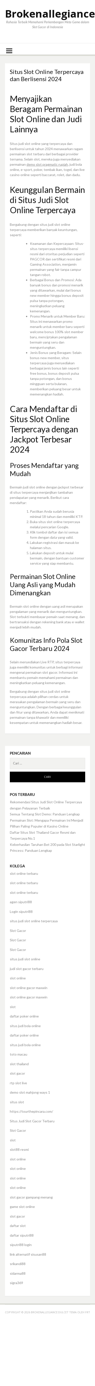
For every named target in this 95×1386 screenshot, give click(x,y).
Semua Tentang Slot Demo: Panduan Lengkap (45, 814)
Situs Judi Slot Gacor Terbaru (32, 1121)
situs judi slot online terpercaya (34, 921)
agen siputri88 (21, 902)
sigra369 (16, 1283)
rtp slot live (18, 1083)
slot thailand (19, 1064)
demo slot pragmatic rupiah (47, 164)
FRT (87, 1312)
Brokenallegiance (50, 13)
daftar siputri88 (22, 1235)
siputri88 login (21, 1245)
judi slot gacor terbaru (26, 969)
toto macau (18, 1054)
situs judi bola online (25, 1026)
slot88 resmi (19, 1149)
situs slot (17, 1102)
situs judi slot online (25, 959)
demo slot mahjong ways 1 (30, 1092)
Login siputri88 (21, 911)
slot (13, 1007)
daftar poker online (24, 1016)
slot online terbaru (24, 873)
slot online (18, 978)
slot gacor (17, 1073)
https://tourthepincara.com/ (31, 1111)
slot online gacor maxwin (28, 988)
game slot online (22, 1206)
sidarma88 (18, 1273)
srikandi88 (18, 1264)
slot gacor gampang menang (31, 1197)
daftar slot (18, 1226)
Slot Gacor (18, 930)
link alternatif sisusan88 (28, 1254)
